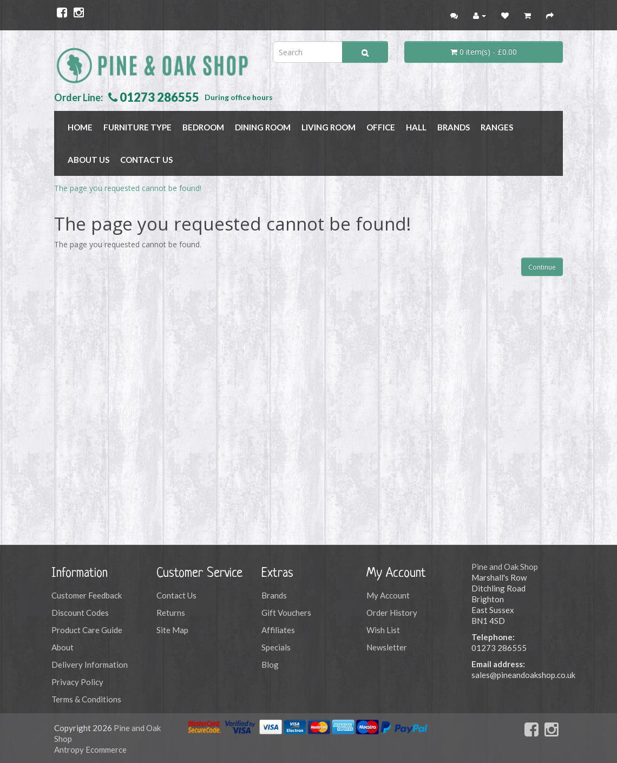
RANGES (497, 127)
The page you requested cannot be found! (127, 188)
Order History (391, 612)
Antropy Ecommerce (90, 749)
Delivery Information (89, 664)
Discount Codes (80, 612)
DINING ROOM (263, 127)
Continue (542, 267)
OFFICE (380, 127)
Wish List (383, 630)
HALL (416, 127)
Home (80, 127)
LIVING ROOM (328, 127)
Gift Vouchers (286, 612)
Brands (274, 595)
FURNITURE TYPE (137, 127)
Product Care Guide (86, 630)
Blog (270, 664)
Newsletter (386, 647)
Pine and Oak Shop (504, 566)
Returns (170, 612)
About (62, 647)
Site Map (172, 630)
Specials (276, 647)
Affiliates (278, 630)
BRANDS (453, 127)
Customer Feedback (86, 595)
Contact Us (146, 160)
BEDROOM (203, 127)
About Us (88, 160)
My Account (388, 595)
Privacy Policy (77, 682)
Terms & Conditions (86, 699)
